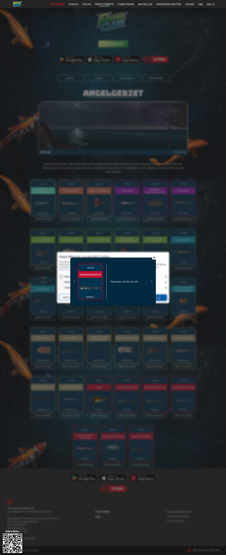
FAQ (200, 4)
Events (73, 4)
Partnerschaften (168, 4)
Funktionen (126, 4)
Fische (86, 4)
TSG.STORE (57, 4)
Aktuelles (145, 4)
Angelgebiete (104, 4)
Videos (189, 4)
